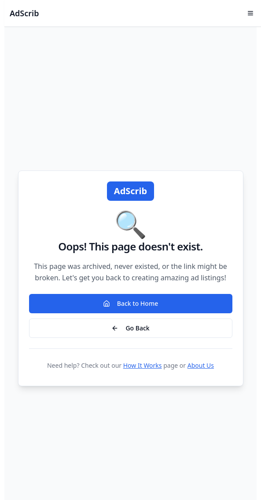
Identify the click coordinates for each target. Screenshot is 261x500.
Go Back (130, 328)
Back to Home (130, 303)
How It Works (142, 365)
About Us (200, 365)
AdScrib (24, 13)
